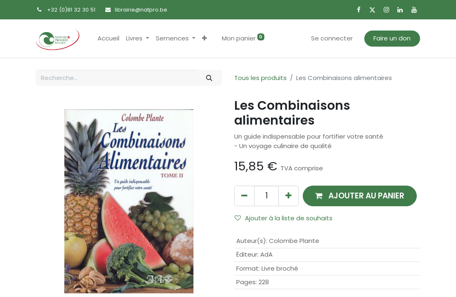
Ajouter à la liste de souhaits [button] (283, 218)
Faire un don (392, 38)
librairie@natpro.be (141, 10)
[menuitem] (108, 38)
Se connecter (332, 38)
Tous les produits (260, 77)
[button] (204, 38)
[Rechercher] (209, 78)
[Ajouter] (288, 196)
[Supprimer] (244, 196)
